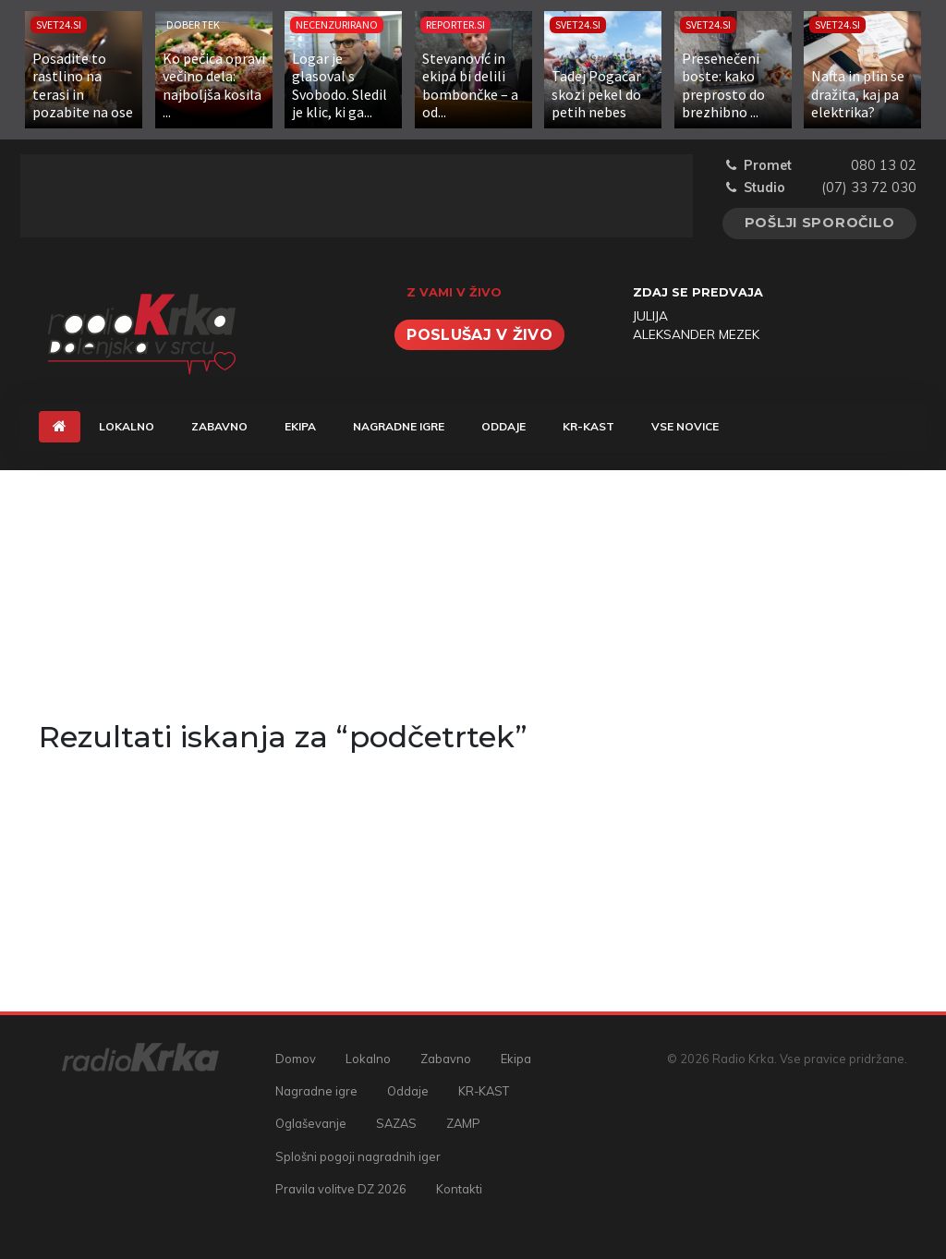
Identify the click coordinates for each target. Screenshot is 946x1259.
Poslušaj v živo (479, 335)
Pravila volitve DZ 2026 (340, 1188)
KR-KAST (588, 426)
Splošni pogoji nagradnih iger (358, 1156)
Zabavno (219, 426)
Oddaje (503, 426)
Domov (295, 1058)
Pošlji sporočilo (820, 222)
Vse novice (685, 426)
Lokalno (126, 426)
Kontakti (459, 1188)
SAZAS (396, 1123)
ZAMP (463, 1123)
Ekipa (300, 426)
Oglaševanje (310, 1123)
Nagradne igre (398, 426)
